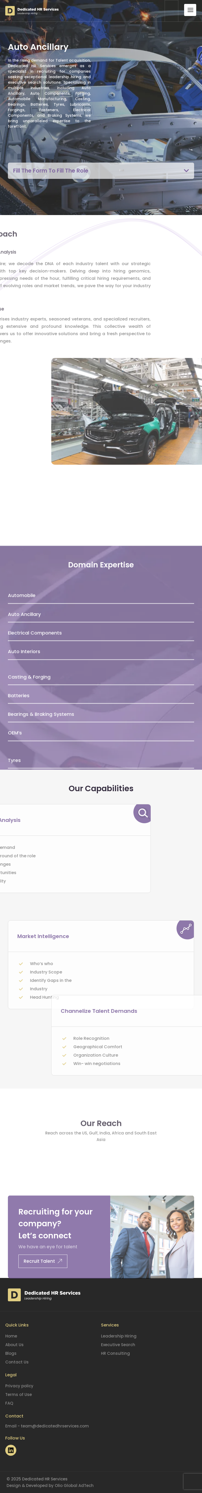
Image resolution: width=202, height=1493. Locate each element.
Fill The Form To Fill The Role (54, 171)
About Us (14, 1344)
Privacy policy (19, 1386)
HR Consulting (115, 1353)
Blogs (11, 1353)
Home (11, 1336)
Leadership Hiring (119, 1336)
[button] (101, 171)
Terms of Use (18, 1394)
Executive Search (118, 1344)
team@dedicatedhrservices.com (55, 1426)
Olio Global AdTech (74, 1485)
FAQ (9, 1403)
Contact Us (17, 1362)
